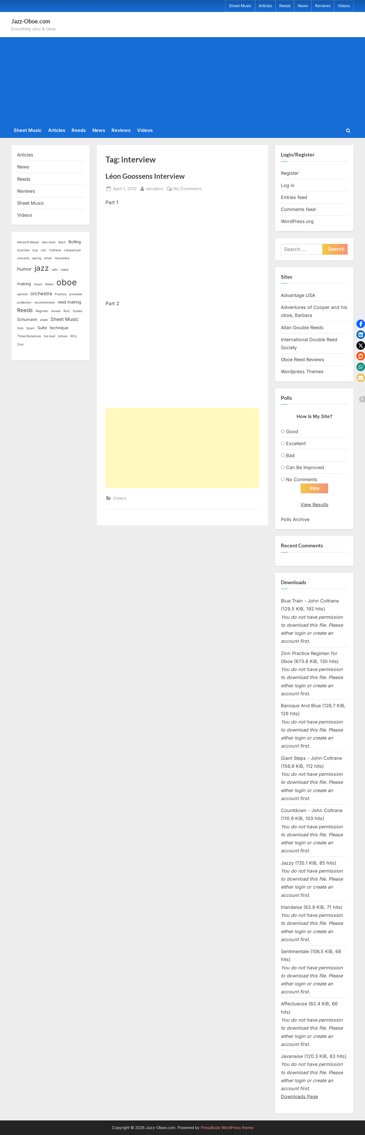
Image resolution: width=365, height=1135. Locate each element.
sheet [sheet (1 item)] (44, 320)
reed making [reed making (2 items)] (69, 302)
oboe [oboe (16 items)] (66, 282)
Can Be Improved (305, 467)
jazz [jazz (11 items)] (42, 268)
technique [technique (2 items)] (59, 327)
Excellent (296, 443)
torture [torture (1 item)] (62, 336)
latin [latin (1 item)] (55, 270)
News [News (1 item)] (49, 284)
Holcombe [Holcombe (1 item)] (62, 258)
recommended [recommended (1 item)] (44, 302)
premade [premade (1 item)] (75, 294)
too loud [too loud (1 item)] (49, 336)
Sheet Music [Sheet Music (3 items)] (64, 319)
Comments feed (298, 209)
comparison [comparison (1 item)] (72, 250)
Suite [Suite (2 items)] (42, 327)
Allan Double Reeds (302, 327)
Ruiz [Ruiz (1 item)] (67, 311)
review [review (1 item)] (56, 311)
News (303, 5)
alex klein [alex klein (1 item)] (49, 242)
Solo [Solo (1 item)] (20, 328)
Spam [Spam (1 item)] (30, 328)
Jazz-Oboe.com (30, 21)
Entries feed (294, 197)
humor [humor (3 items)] (24, 269)
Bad (290, 455)
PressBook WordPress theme (227, 1127)
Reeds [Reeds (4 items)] (25, 310)
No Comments (187, 188)
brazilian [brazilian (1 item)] (23, 250)
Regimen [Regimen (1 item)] (42, 311)
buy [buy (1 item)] (35, 250)
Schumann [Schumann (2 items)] (27, 319)
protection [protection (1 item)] (24, 302)
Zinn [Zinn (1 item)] (20, 344)
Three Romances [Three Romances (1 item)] (29, 336)
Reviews (322, 5)
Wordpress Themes (302, 371)
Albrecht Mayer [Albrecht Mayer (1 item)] (28, 242)
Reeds (285, 5)
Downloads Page (299, 1097)
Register (290, 173)
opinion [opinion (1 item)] (22, 294)
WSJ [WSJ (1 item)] (73, 336)
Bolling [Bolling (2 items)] (74, 241)
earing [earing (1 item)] (36, 258)
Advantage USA (298, 295)
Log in (288, 185)
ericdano (154, 188)
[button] (360, 324)
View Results (314, 504)
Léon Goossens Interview (145, 176)
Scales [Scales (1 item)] (77, 311)
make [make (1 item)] (64, 270)
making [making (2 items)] (24, 283)
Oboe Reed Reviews (302, 359)
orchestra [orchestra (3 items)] (41, 293)
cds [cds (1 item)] (43, 250)
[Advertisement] (182, 81)
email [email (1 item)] (48, 258)
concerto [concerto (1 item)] (23, 258)
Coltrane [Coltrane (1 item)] (55, 250)
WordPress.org (297, 221)
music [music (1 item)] (38, 284)
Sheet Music (240, 5)
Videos (344, 5)
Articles (265, 5)
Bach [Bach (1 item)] (62, 242)
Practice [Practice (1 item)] (60, 294)
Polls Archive (295, 519)
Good (292, 431)
